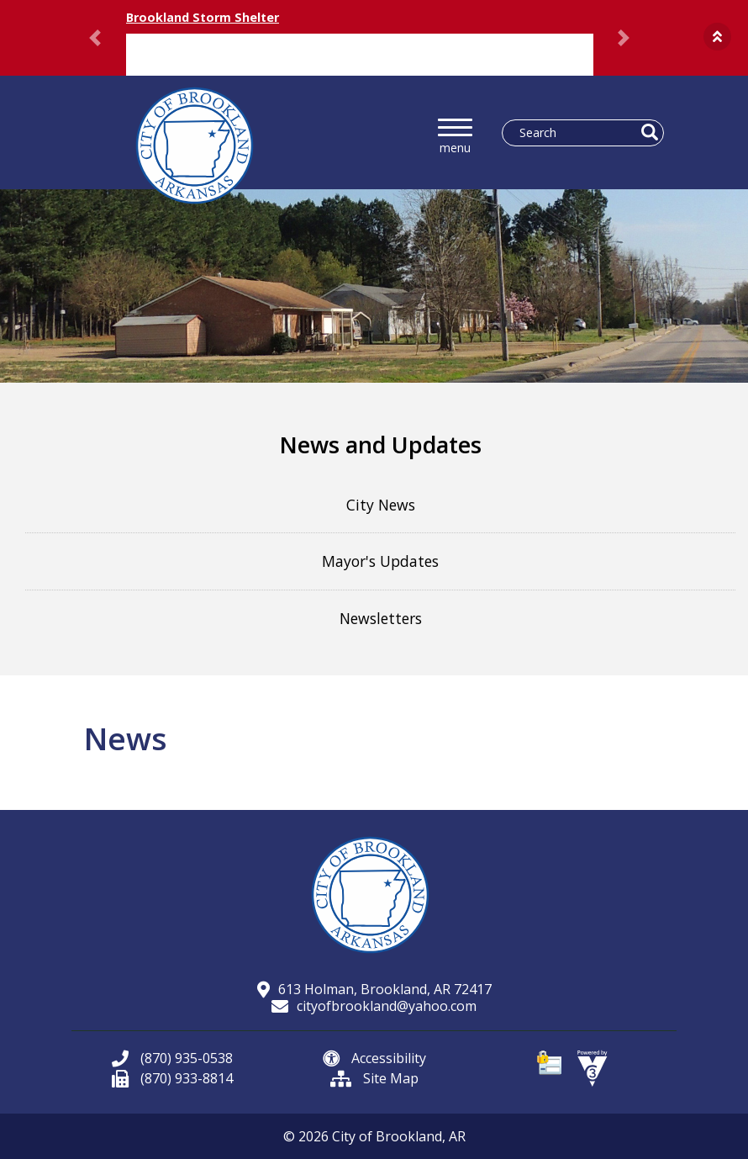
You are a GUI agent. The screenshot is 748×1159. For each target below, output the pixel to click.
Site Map (374, 1078)
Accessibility (374, 1058)
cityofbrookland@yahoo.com (374, 1006)
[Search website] (576, 133)
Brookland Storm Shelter (202, 17)
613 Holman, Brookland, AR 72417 (374, 989)
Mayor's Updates (380, 561)
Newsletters (381, 618)
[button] (717, 36)
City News (380, 505)
